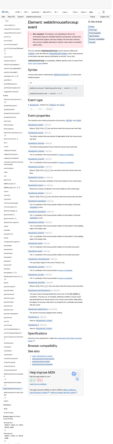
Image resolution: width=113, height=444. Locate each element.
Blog (91, 12)
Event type (93, 30)
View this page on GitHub (38, 393)
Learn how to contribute (38, 384)
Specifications (94, 36)
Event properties (95, 33)
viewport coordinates (66, 155)
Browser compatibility (96, 39)
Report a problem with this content (63, 393)
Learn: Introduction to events (42, 356)
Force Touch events (35, 63)
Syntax (91, 27)
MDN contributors (70, 390)
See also (92, 42)
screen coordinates (65, 270)
